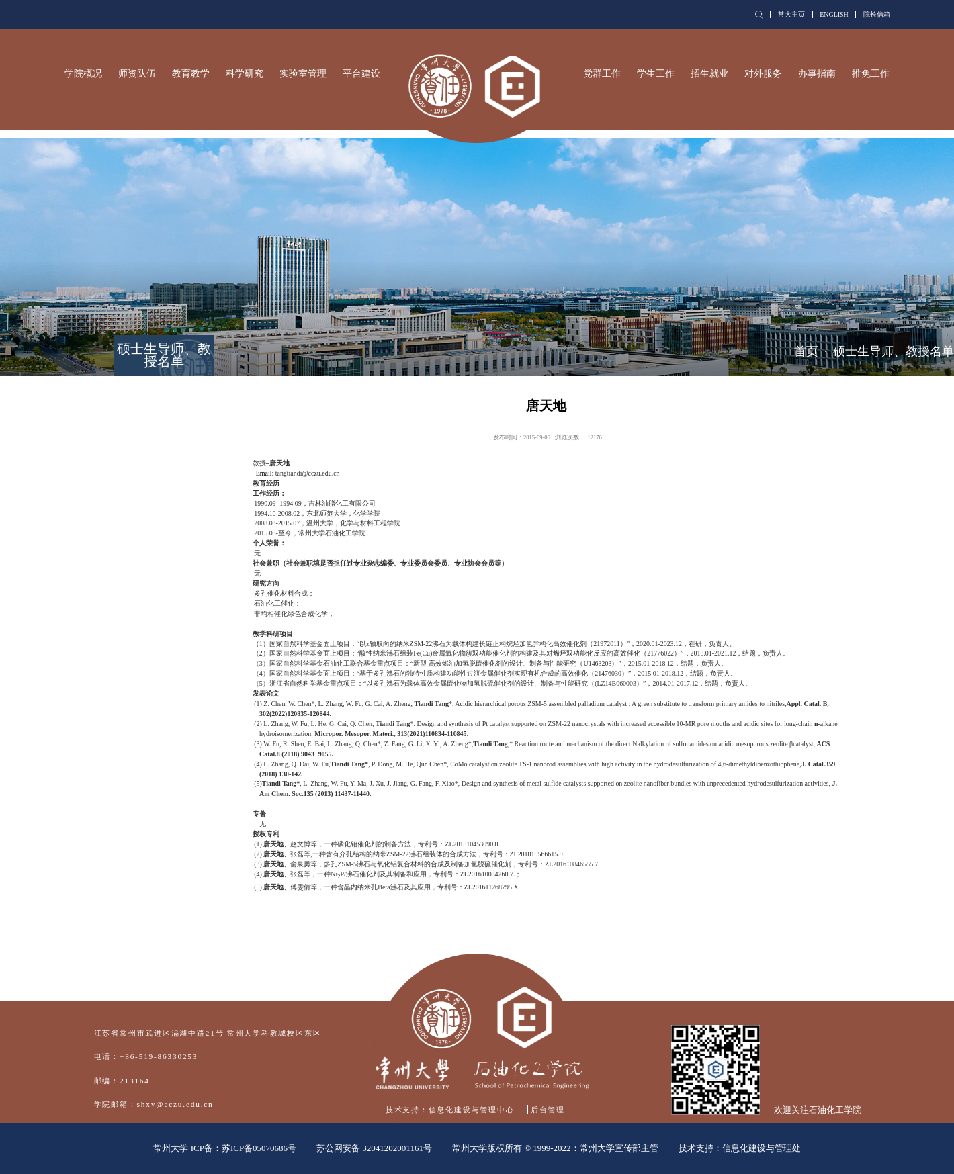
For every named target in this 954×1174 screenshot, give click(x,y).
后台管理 (548, 1109)
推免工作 (871, 73)
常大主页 (791, 14)
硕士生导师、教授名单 (893, 351)
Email (264, 473)
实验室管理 (303, 73)
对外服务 (763, 73)
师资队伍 (137, 73)
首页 (806, 351)
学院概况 (83, 73)
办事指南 (817, 73)
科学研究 (244, 73)
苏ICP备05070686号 (259, 1148)
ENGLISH (834, 14)
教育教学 (191, 73)
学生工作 (656, 73)
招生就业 (709, 73)
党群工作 (602, 73)
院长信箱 (876, 14)
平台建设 (361, 73)
